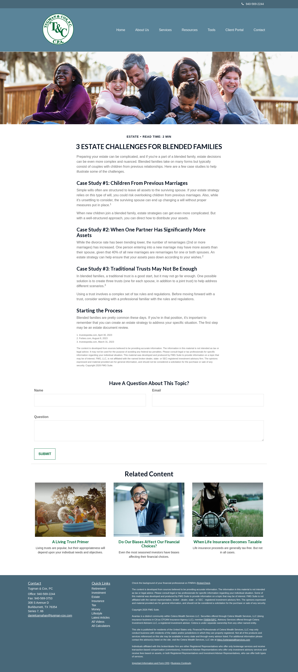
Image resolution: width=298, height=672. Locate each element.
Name (38, 390)
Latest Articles (101, 617)
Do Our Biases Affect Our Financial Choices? (149, 544)
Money (96, 609)
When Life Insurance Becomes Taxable (227, 542)
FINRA (207, 619)
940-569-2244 (253, 4)
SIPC (213, 619)
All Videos (98, 621)
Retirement (99, 588)
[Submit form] (44, 454)
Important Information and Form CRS (150, 663)
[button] (141, 30)
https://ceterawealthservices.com (233, 639)
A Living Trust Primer (70, 542)
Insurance (98, 601)
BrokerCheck (203, 583)
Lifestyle (97, 613)
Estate (96, 597)
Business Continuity (181, 663)
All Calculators (101, 625)
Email (156, 390)
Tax (94, 605)
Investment (99, 592)
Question (41, 417)
